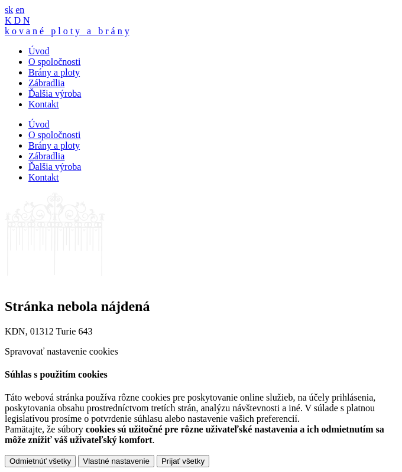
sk (9, 10)
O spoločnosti (54, 62)
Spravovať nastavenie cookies (61, 351)
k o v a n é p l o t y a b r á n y (67, 31)
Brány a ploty (54, 72)
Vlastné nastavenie (116, 461)
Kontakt (43, 104)
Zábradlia (46, 83)
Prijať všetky (183, 461)
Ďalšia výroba (54, 93)
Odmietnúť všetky (40, 461)
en (19, 10)
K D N (17, 20)
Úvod (39, 51)
